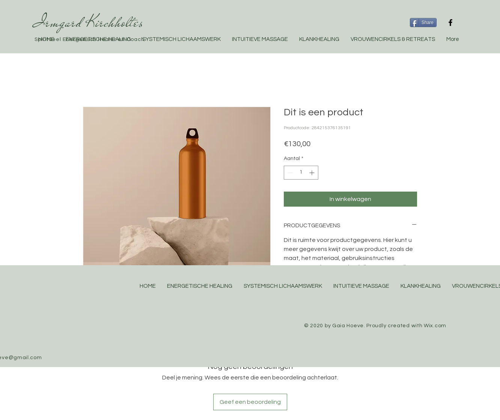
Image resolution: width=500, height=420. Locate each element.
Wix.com (435, 325)
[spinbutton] (301, 172)
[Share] (423, 22)
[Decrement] (289, 172)
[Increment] (312, 172)
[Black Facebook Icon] (450, 22)
